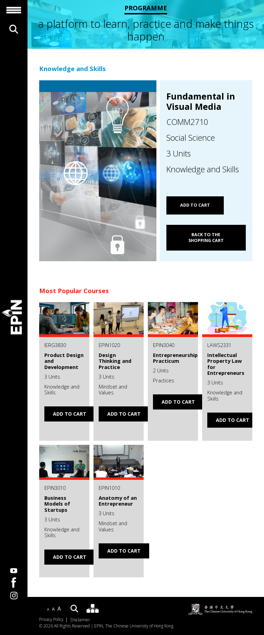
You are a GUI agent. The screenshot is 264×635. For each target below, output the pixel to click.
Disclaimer (80, 620)
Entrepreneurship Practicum (175, 358)
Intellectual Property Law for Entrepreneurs (225, 364)
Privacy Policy (51, 619)
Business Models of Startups (57, 503)
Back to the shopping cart (206, 238)
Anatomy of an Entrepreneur (118, 500)
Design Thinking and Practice (115, 360)
